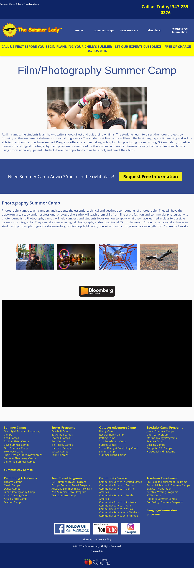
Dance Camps (12, 488)
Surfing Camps (108, 444)
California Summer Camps (19, 461)
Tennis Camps (60, 455)
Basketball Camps (62, 434)
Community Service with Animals (118, 515)
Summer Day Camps (18, 470)
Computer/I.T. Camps (159, 448)
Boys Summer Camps (16, 444)
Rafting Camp (107, 438)
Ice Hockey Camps (62, 444)
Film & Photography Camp (19, 492)
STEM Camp (154, 495)
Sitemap (88, 539)
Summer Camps (104, 30)
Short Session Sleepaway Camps (23, 455)
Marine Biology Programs (162, 438)
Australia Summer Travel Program (72, 488)
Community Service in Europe (116, 485)
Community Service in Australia (118, 502)
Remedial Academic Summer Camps (168, 485)
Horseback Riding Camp (161, 451)
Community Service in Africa (116, 509)
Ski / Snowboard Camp (112, 441)
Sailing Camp (107, 451)
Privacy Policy (103, 539)
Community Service (113, 478)
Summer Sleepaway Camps (20, 458)
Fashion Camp (12, 502)
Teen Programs (129, 30)
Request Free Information (180, 30)
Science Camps (156, 441)
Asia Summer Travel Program (69, 492)
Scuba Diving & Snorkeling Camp (118, 448)
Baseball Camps (61, 431)
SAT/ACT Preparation (159, 488)
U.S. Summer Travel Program (69, 481)
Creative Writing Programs (162, 492)
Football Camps (61, 438)
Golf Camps (58, 441)
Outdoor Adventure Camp (117, 427)
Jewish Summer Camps (160, 431)
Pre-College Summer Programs (165, 502)
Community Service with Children (119, 512)
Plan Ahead (154, 30)
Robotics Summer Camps (162, 498)
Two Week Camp (14, 451)
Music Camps (12, 485)
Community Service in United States (120, 481)
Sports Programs (63, 427)
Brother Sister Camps (16, 441)
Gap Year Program (158, 434)
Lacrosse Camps (61, 448)
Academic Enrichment (162, 478)
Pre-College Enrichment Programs (167, 481)
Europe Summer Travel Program (71, 485)
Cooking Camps (156, 444)
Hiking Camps (107, 431)
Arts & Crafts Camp (15, 498)
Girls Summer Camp (16, 448)
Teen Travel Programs (67, 478)
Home (79, 30)
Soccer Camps (60, 451)
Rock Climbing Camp (111, 434)
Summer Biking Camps (112, 455)
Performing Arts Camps (20, 478)
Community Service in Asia (115, 505)
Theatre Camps (13, 481)
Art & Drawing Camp (16, 495)
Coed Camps (11, 438)
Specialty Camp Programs (165, 427)
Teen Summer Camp (64, 495)
